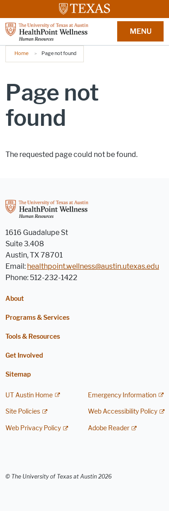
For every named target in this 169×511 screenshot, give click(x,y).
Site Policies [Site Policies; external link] (22, 411)
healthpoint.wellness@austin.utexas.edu (93, 266)
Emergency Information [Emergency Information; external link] (122, 395)
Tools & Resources (32, 337)
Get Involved (24, 355)
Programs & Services (37, 318)
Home (21, 53)
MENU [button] (140, 31)
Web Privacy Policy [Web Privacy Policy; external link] (33, 428)
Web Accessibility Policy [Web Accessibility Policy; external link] (122, 411)
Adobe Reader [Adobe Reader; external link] (108, 428)
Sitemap (18, 374)
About (14, 299)
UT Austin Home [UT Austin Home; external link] (29, 395)
